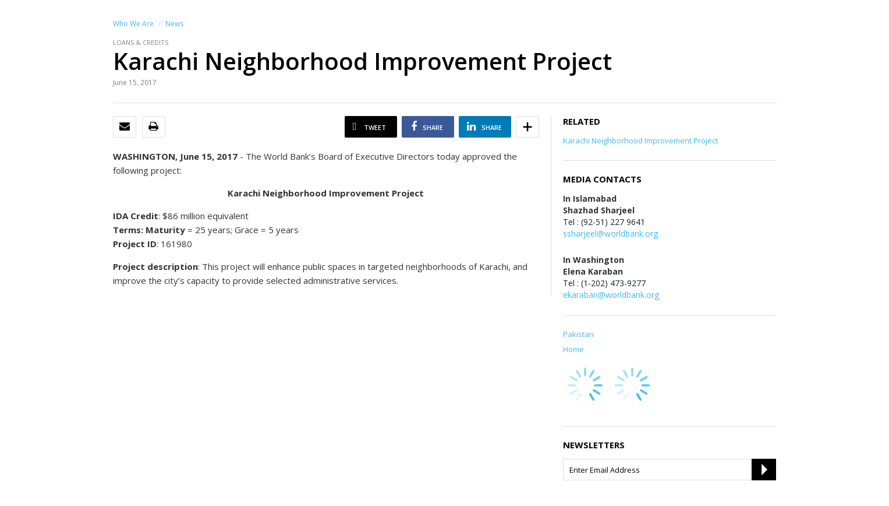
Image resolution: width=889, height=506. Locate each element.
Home (573, 349)
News (174, 24)
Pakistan (578, 334)
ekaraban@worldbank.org (611, 294)
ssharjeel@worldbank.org (610, 233)
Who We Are (133, 24)
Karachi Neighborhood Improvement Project (640, 140)
